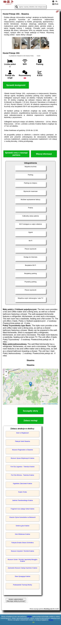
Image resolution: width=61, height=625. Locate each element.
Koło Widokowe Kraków (22, 534)
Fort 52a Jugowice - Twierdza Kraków (22, 467)
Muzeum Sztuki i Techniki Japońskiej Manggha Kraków (22, 560)
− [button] (6, 375)
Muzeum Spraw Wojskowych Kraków (22, 458)
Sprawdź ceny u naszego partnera (16, 154)
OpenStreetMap (53, 403)
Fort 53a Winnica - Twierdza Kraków (22, 475)
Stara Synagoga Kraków (22, 576)
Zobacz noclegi (30, 421)
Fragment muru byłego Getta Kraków (22, 509)
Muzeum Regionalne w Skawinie (22, 450)
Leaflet (44, 403)
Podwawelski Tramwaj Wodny (22, 585)
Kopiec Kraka (22, 492)
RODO (51, 620)
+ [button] (6, 372)
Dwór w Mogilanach (22, 433)
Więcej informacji (44, 154)
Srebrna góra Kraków (22, 526)
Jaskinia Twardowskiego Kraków (22, 500)
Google (29, 616)
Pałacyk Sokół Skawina (22, 441)
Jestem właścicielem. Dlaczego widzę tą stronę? (16, 600)
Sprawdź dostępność (15, 85)
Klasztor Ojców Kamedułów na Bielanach (22, 517)
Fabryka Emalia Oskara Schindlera (22, 542)
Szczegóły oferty (30, 411)
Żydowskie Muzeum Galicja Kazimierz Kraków (22, 568)
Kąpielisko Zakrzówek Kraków (22, 483)
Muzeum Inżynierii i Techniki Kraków (22, 551)
